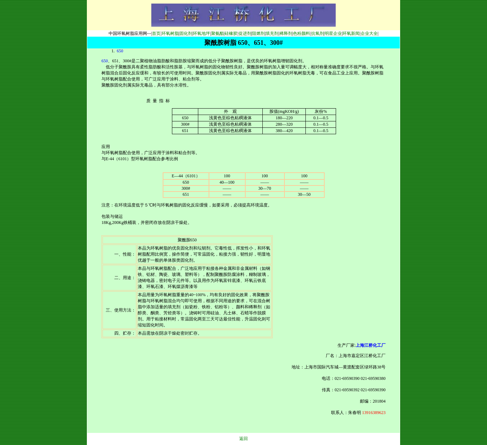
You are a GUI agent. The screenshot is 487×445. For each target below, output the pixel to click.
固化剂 (185, 33)
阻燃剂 (258, 33)
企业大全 (369, 33)
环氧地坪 (201, 33)
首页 (156, 33)
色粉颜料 (301, 33)
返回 (243, 438)
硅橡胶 (231, 33)
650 (119, 50)
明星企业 (333, 33)
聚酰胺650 (187, 239)
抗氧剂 (317, 33)
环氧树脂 (170, 33)
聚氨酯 (217, 33)
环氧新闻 (351, 33)
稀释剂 (285, 33)
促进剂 (245, 33)
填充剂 (272, 33)
